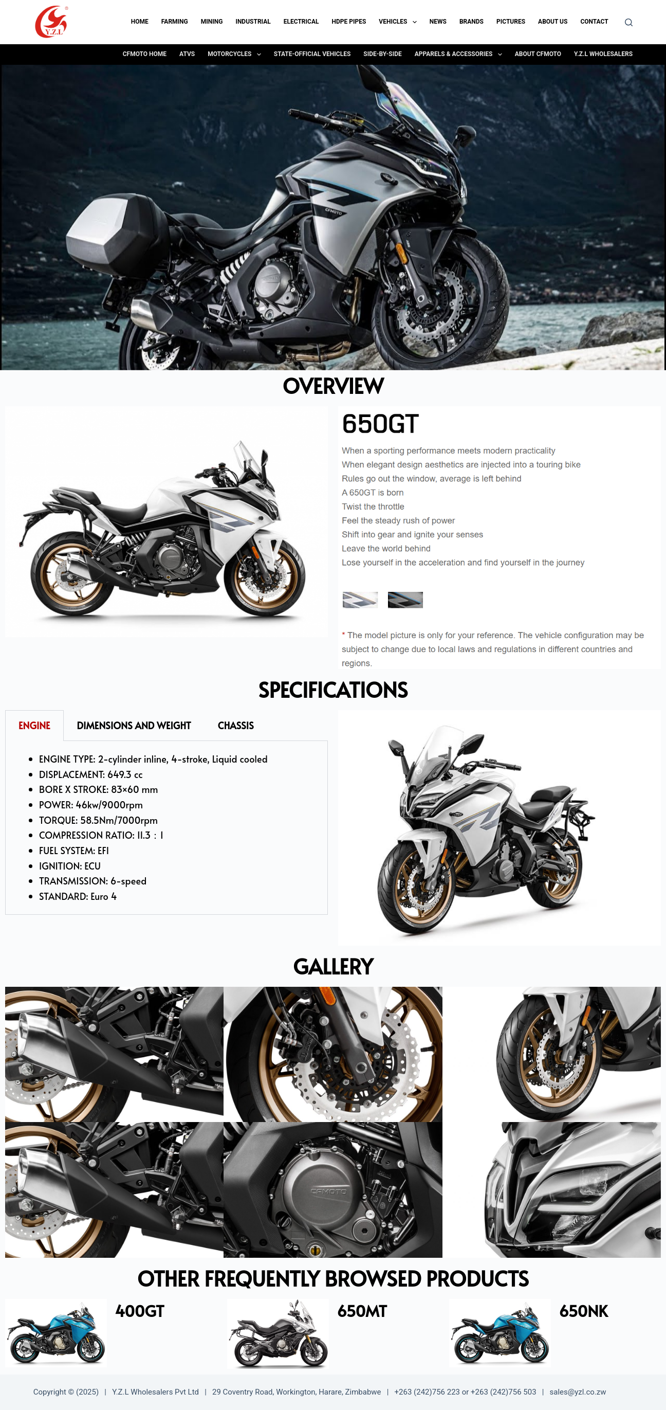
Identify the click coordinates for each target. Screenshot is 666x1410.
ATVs (187, 54)
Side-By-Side (382, 54)
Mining (212, 21)
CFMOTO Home (144, 54)
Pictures (510, 21)
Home (140, 21)
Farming (174, 21)
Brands (471, 21)
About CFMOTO (538, 54)
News (438, 21)
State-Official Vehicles (312, 54)
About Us (552, 21)
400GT (139, 1310)
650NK (583, 1310)
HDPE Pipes (348, 21)
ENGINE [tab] (34, 725)
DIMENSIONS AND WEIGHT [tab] (134, 725)
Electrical (301, 21)
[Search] (629, 22)
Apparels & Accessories (460, 54)
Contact (594, 21)
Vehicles (399, 22)
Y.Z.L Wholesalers (603, 54)
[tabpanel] (166, 828)
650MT (362, 1310)
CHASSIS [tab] (236, 725)
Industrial (252, 21)
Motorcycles (236, 54)
